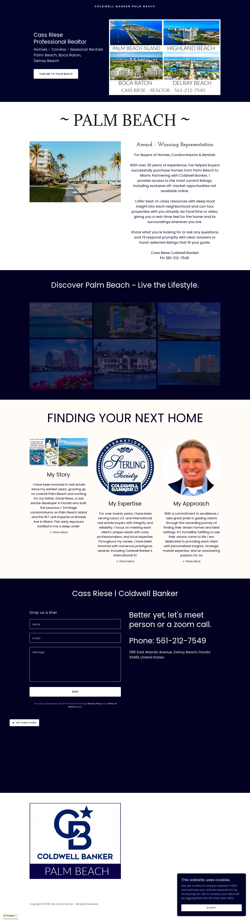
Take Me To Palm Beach (56, 74)
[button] (58, 532)
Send (75, 691)
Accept (211, 914)
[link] (125, 6)
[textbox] (75, 624)
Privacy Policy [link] (95, 703)
